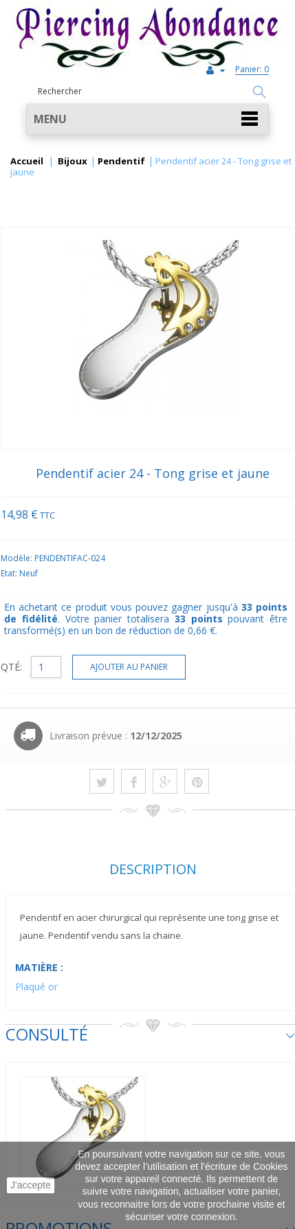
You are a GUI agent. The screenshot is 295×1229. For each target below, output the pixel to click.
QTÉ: (11, 666)
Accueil (26, 161)
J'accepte (30, 1184)
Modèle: (17, 558)
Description (153, 869)
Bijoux (72, 161)
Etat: (10, 573)
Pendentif (121, 161)
